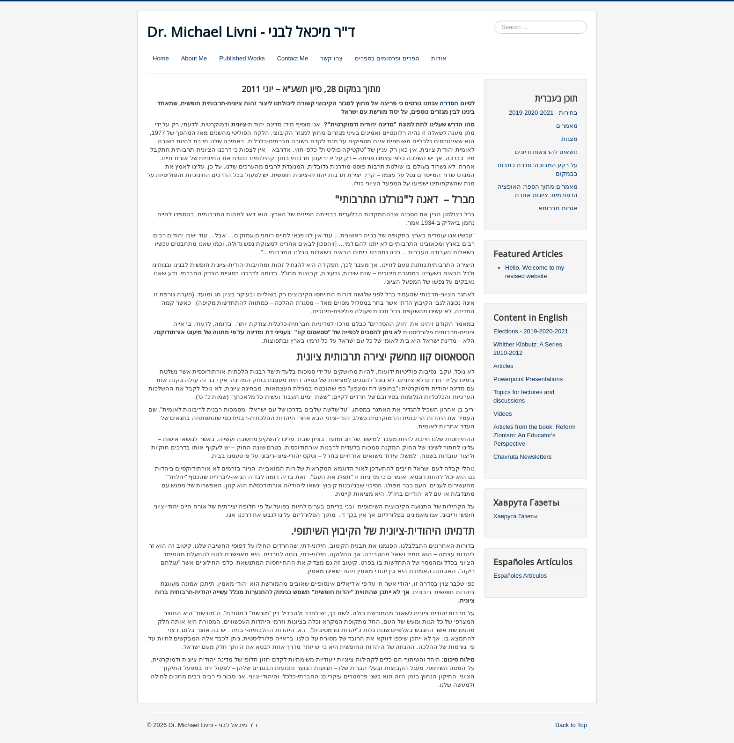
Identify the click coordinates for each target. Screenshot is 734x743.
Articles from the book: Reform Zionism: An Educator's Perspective (534, 435)
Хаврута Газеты (515, 516)
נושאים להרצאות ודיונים (546, 151)
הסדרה (449, 103)
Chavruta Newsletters (522, 456)
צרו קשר (331, 58)
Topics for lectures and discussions (523, 396)
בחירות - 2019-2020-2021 (543, 112)
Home (161, 58)
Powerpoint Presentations (528, 379)
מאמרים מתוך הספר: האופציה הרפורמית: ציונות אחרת (538, 191)
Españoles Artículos (520, 575)
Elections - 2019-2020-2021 (530, 331)
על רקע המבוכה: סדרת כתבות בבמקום (538, 169)
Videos (502, 413)
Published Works (241, 58)
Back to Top (571, 724)
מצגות (569, 138)
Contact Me (292, 58)
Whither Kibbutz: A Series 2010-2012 (527, 348)
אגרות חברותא (558, 208)
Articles (503, 365)
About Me (194, 58)
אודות (439, 58)
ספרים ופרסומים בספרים (387, 58)
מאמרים (567, 125)
